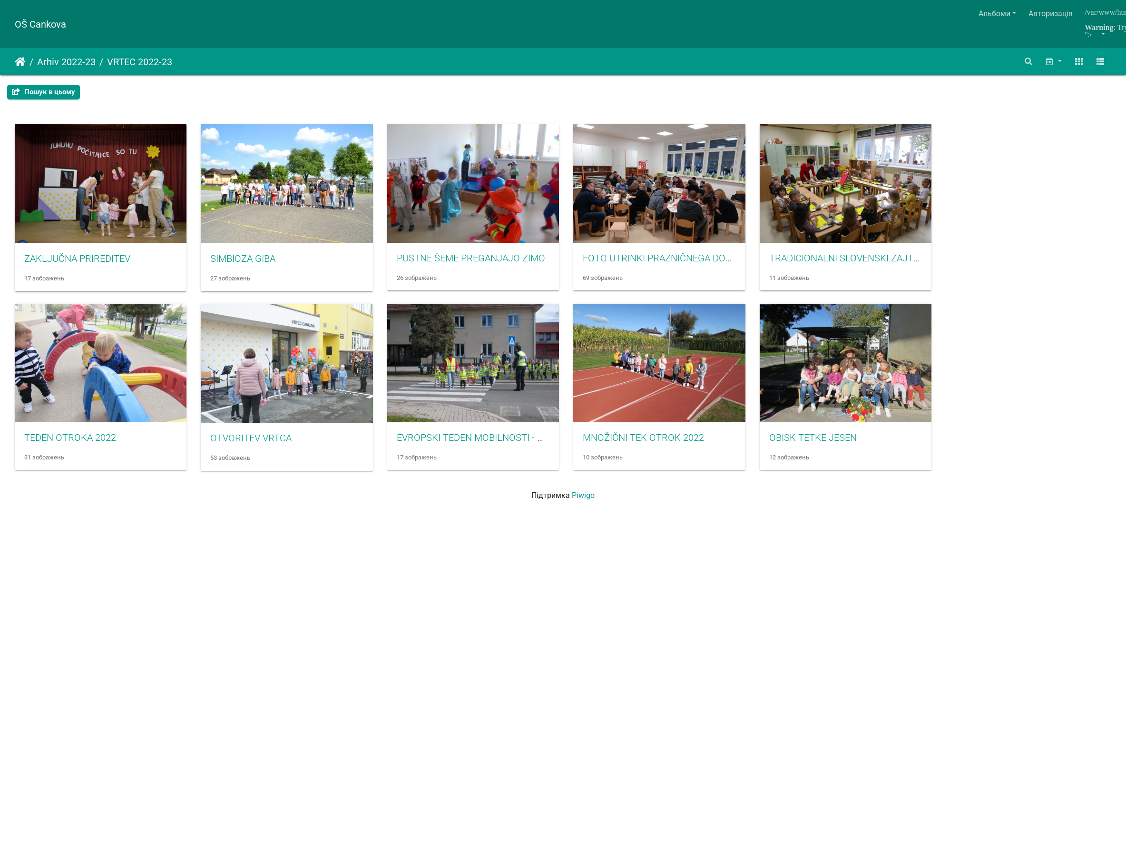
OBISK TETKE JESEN (852, 451)
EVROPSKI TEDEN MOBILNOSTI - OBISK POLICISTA (523, 451)
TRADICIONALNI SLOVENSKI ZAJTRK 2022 (899, 264)
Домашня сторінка (20, 62)
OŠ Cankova (40, 24)
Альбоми (994, 13)
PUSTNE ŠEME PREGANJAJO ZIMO (490, 264)
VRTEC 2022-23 (139, 62)
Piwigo (583, 508)
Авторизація (1050, 13)
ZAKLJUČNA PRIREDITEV (77, 265)
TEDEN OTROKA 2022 (70, 451)
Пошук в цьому (43, 92)
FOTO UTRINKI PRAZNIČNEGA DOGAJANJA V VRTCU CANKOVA (747, 264)
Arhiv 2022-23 (66, 62)
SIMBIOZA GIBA (252, 265)
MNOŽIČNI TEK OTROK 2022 (673, 451)
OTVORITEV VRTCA (261, 452)
